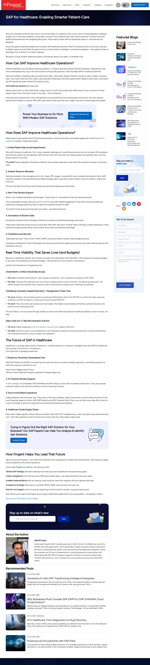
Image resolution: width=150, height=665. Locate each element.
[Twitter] (129, 204)
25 (34, 300)
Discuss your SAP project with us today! (22, 498)
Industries (68, 5)
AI (6, 383)
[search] (118, 5)
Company (109, 5)
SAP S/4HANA (45, 202)
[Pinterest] (139, 204)
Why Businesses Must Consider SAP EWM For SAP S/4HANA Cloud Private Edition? (65, 601)
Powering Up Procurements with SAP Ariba (51, 640)
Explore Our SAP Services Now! (79, 115)
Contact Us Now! (18, 440)
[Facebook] (124, 204)
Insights (98, 5)
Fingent (19, 467)
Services (56, 5)
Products (87, 5)
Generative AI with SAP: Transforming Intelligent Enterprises (60, 578)
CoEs (78, 5)
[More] (124, 208)
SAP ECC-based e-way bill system (45, 327)
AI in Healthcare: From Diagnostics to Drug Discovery (57, 620)
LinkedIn (56, 558)
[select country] (125, 5)
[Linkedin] (134, 204)
